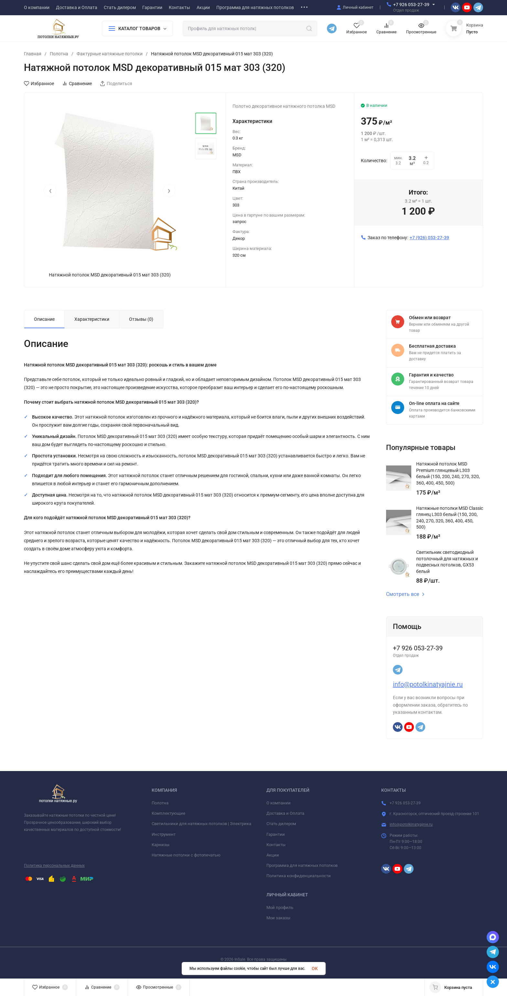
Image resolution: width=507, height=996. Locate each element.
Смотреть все (405, 594)
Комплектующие (168, 813)
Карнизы (160, 844)
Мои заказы (278, 917)
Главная (32, 53)
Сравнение (77, 83)
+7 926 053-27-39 (411, 4)
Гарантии (275, 834)
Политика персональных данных (54, 865)
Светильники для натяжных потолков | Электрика (201, 823)
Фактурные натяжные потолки (110, 53)
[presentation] (50, 190)
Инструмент (164, 834)
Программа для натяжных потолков (302, 865)
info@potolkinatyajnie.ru (428, 684)
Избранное (39, 83)
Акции (272, 855)
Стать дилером (281, 823)
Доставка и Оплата (285, 813)
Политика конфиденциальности (298, 875)
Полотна (59, 53)
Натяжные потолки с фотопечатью (186, 855)
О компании (278, 802)
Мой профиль (279, 907)
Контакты (276, 844)
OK (315, 968)
